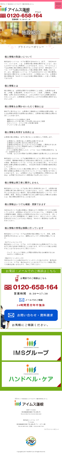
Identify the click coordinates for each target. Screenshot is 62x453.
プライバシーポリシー (52, 429)
